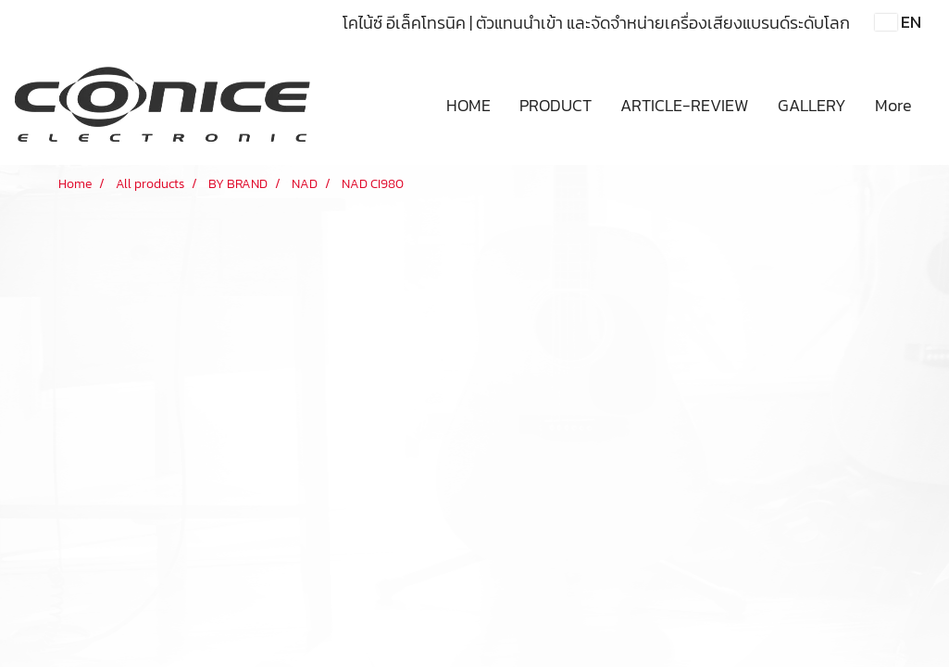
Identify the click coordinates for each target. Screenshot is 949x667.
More (893, 105)
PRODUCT (555, 105)
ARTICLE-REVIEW (684, 105)
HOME (468, 105)
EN (898, 21)
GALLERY (812, 105)
